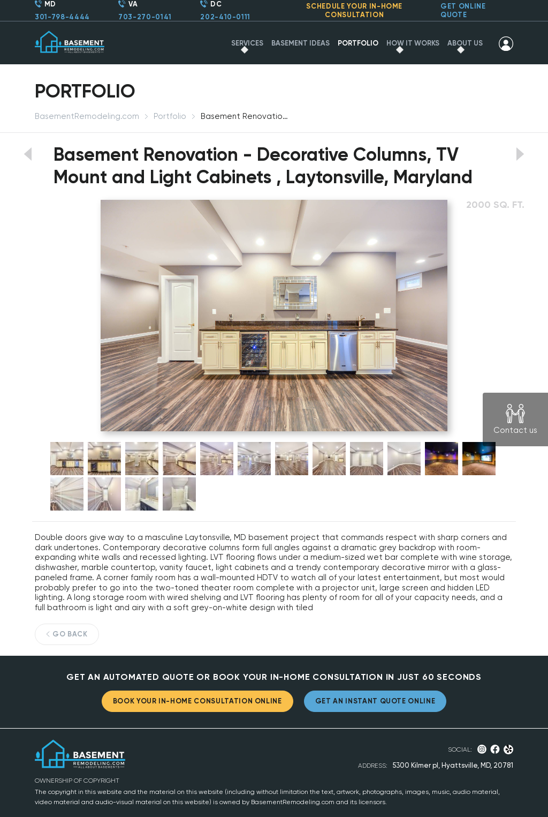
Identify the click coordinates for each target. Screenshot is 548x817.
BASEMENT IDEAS (300, 43)
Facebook (495, 749)
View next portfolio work (520, 154)
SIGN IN (506, 43)
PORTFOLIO (358, 43)
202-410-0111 (225, 17)
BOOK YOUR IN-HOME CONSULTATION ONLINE (197, 701)
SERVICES (247, 43)
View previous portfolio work (28, 154)
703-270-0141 (145, 17)
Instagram (481, 749)
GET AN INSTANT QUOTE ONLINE (375, 701)
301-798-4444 (62, 17)
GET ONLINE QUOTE (463, 10)
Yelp (509, 749)
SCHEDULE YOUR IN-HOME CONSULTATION (354, 10)
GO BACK (70, 634)
